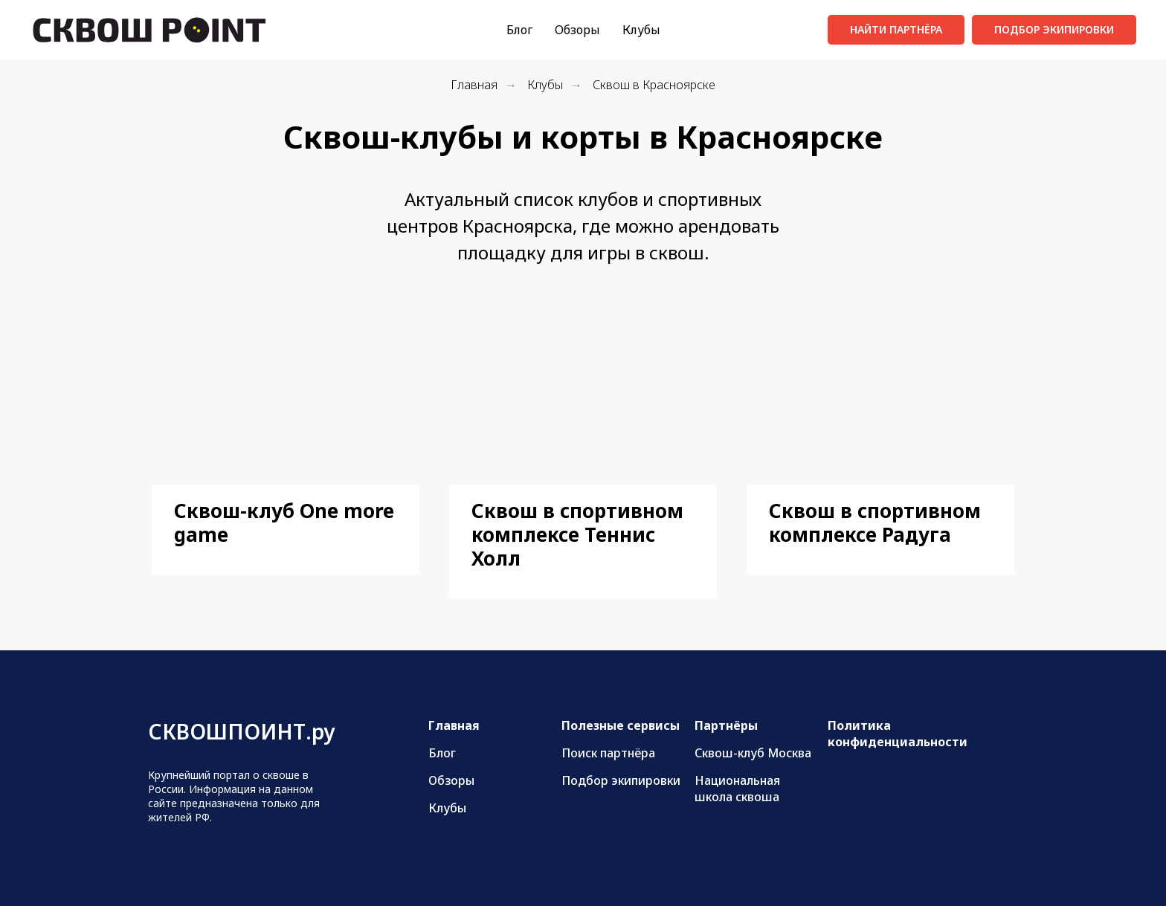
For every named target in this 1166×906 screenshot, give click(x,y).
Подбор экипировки (620, 780)
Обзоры (577, 30)
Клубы (641, 30)
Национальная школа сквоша (737, 788)
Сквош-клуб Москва (753, 753)
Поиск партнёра (608, 753)
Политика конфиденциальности (897, 733)
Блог (519, 30)
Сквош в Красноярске (654, 85)
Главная (474, 85)
